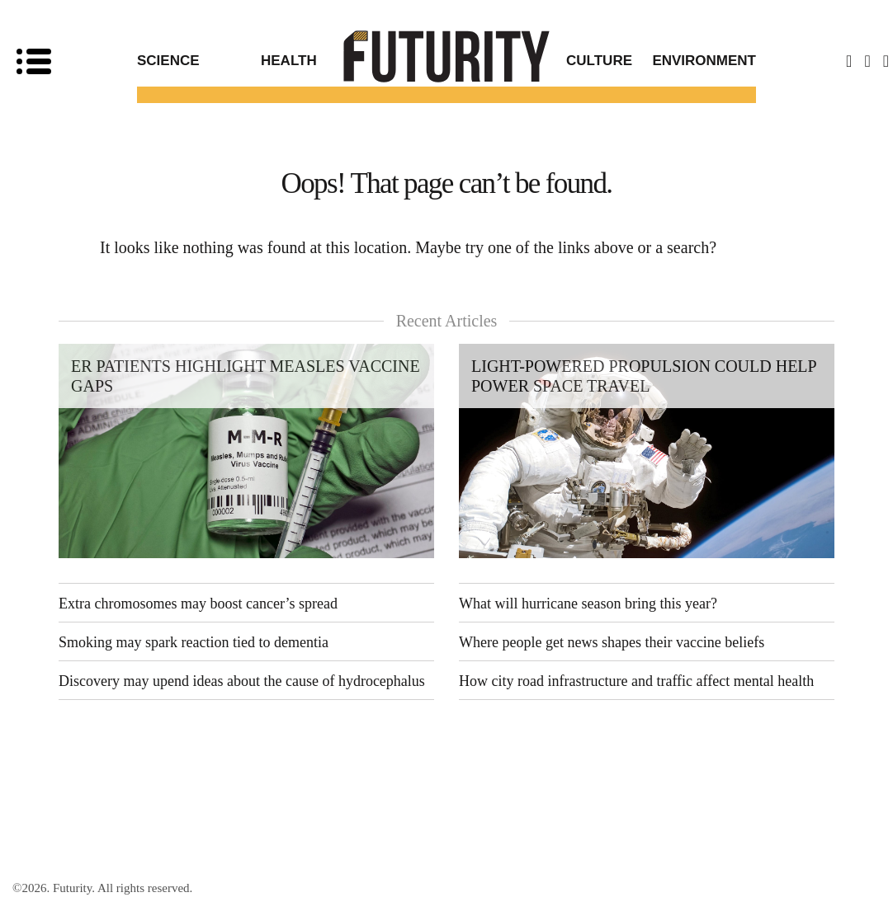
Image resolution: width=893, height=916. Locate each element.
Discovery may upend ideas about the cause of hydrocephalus (242, 681)
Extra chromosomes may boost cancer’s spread (198, 603)
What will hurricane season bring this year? (588, 603)
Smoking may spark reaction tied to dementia (193, 642)
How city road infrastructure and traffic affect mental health (636, 681)
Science (168, 60)
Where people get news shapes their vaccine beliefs (611, 642)
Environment (704, 60)
